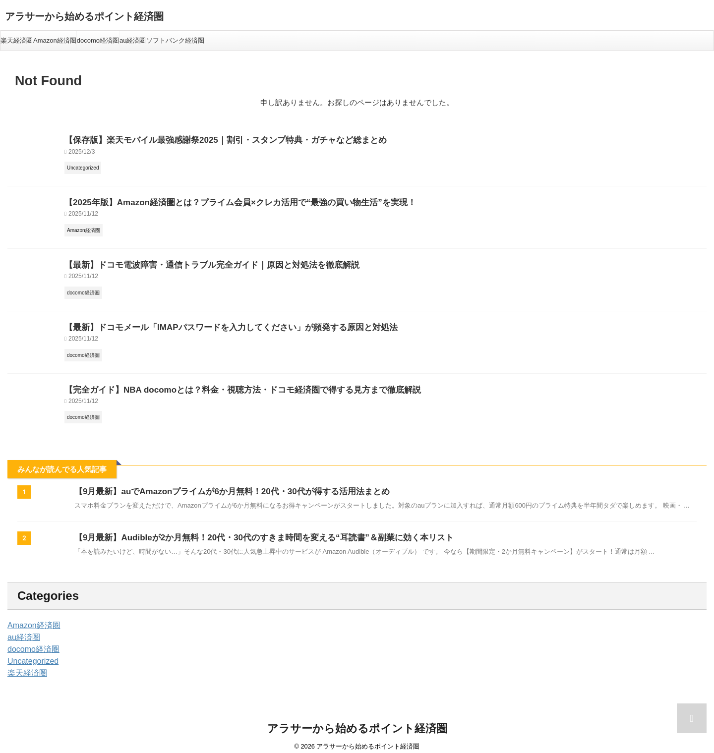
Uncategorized (29, 654)
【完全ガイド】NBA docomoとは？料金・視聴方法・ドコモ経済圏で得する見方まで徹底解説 (221, 383)
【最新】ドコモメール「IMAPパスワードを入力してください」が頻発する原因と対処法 (211, 322)
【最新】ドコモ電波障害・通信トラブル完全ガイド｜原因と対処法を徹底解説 (194, 261)
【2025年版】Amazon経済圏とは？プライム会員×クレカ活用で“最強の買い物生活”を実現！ (219, 200)
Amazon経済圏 (54, 40)
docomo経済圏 (98, 40)
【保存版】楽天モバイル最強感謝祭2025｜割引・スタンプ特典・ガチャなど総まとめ (206, 139)
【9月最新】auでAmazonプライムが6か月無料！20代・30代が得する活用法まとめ (222, 484)
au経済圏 (132, 40)
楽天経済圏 (16, 40)
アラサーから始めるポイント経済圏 (84, 16)
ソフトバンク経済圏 (175, 40)
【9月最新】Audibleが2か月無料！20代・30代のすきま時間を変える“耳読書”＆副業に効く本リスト (252, 530)
